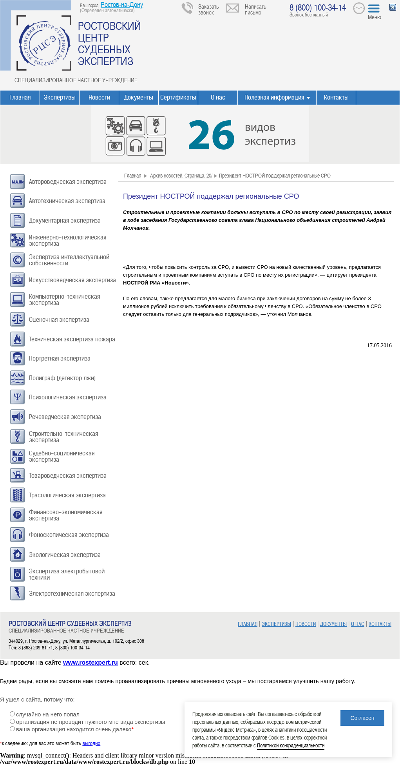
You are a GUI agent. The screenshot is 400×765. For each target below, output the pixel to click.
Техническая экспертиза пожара (72, 339)
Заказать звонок (208, 9)
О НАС (357, 624)
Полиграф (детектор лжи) (62, 378)
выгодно (91, 743)
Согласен (362, 718)
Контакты (336, 97)
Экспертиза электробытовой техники (67, 574)
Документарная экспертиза (65, 220)
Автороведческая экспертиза (68, 181)
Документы (138, 97)
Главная (20, 97)
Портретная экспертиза (59, 358)
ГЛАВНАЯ (247, 624)
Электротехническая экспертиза (72, 593)
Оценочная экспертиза (59, 319)
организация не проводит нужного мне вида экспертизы (90, 722)
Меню (374, 17)
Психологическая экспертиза (68, 397)
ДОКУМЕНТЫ (333, 624)
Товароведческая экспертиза (68, 475)
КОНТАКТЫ (380, 624)
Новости (99, 97)
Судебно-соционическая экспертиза (61, 456)
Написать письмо (255, 9)
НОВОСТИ (305, 624)
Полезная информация (274, 97)
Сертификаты (178, 97)
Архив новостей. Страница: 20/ (181, 175)
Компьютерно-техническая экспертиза (64, 299)
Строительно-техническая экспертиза (63, 437)
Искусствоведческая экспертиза (72, 280)
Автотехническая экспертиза (67, 201)
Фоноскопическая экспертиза (69, 534)
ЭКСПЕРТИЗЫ (276, 624)
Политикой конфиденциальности (290, 745)
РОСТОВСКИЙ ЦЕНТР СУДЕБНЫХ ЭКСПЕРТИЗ (109, 43)
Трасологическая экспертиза (67, 495)
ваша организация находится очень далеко (75, 729)
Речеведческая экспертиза (65, 417)
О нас (218, 97)
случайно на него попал (48, 714)
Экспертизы (60, 97)
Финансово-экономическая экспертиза (65, 515)
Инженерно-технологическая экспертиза (67, 240)
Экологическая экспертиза (65, 554)
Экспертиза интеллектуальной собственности (69, 260)
